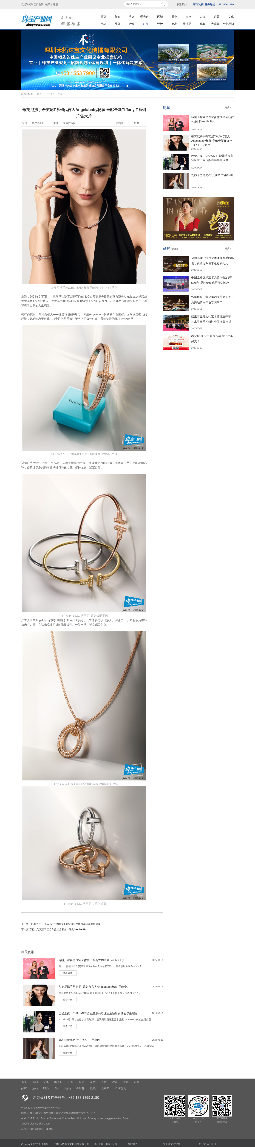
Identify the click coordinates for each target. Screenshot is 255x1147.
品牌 (117, 23)
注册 (55, 4)
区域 (160, 16)
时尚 (146, 23)
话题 (217, 16)
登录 (47, 4)
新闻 (117, 16)
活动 (132, 23)
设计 (160, 23)
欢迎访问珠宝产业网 (32, 4)
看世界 (187, 23)
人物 (202, 16)
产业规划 (228, 23)
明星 (60, 93)
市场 (103, 23)
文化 (231, 16)
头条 (132, 16)
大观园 (215, 23)
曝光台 (144, 16)
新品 (174, 23)
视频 (202, 23)
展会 (174, 16)
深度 (188, 16)
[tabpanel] (127, 60)
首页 (103, 16)
